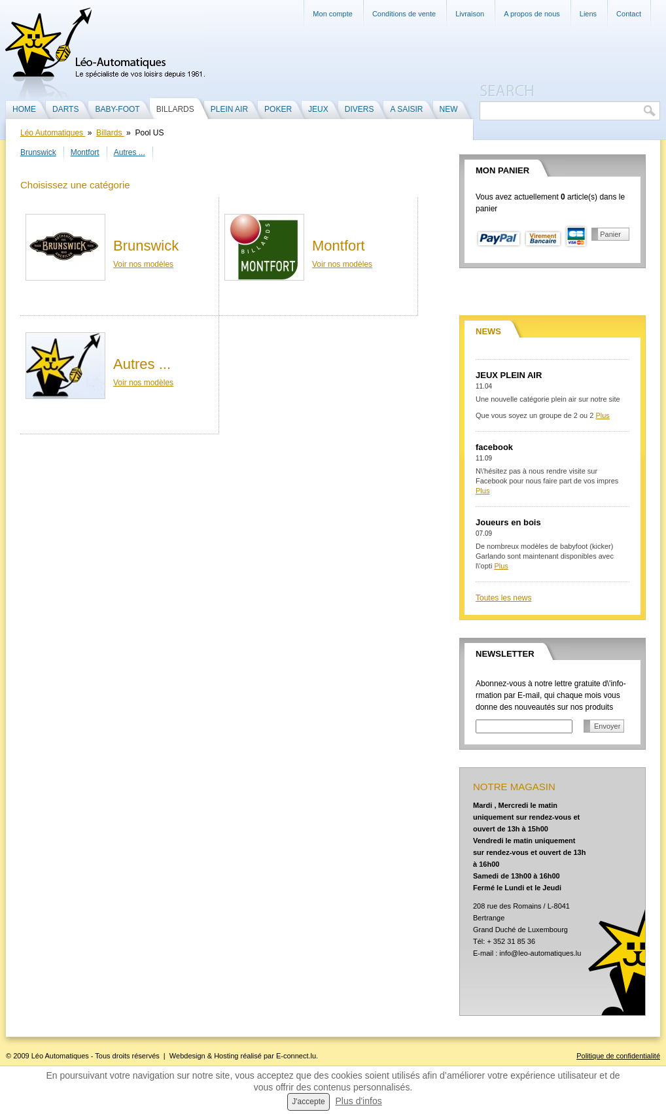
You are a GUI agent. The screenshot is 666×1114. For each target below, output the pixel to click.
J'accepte (308, 1101)
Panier (610, 234)
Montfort (85, 152)
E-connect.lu (296, 1056)
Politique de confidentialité (618, 1056)
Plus (602, 415)
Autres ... (129, 152)
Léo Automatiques (52, 132)
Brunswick (38, 152)
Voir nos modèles (143, 264)
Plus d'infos (359, 1101)
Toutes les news (503, 597)
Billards (110, 132)
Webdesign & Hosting (204, 1056)
